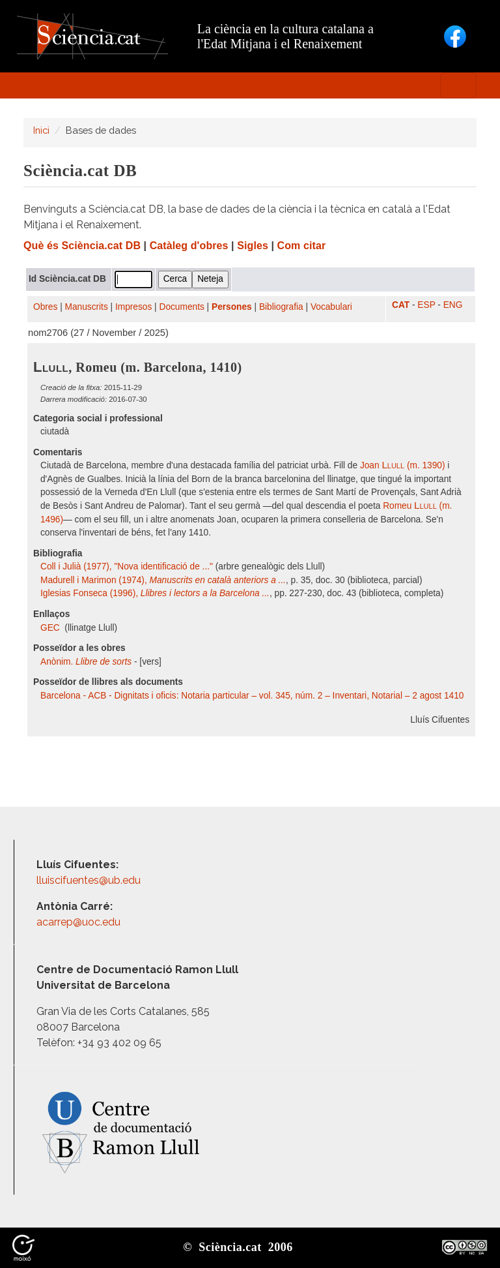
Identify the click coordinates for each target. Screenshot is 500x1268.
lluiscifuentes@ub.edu (89, 880)
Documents (182, 307)
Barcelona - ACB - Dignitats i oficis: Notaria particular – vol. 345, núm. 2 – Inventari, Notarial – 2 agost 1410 (252, 696)
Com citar (301, 245)
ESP (426, 305)
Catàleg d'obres (189, 245)
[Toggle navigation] (458, 85)
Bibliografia (281, 307)
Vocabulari (331, 307)
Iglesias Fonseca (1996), (155, 593)
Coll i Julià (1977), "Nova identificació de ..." (126, 566)
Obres (45, 307)
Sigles (252, 245)
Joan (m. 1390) (402, 465)
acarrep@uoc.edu (78, 922)
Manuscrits (86, 307)
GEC (51, 628)
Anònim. (86, 662)
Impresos (133, 307)
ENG (453, 305)
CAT (401, 305)
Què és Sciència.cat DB (82, 245)
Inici (41, 130)
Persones (232, 307)
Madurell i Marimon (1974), (163, 580)
